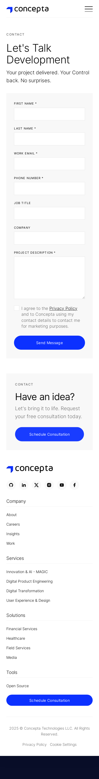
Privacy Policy (63, 308)
